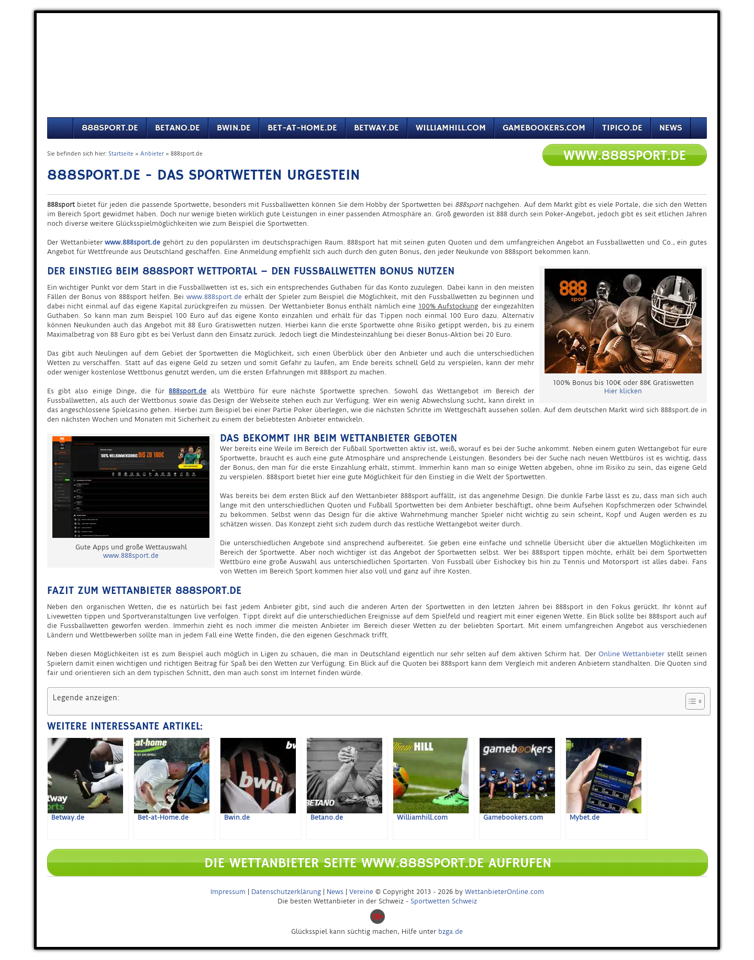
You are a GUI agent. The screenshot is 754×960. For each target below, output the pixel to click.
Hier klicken (623, 391)
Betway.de (376, 128)
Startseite (121, 153)
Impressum (228, 892)
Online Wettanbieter (631, 654)
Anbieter (152, 153)
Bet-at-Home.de (302, 128)
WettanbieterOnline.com (504, 892)
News (670, 128)
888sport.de (110, 128)
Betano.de (177, 128)
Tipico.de (622, 128)
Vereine (361, 892)
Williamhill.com (451, 128)
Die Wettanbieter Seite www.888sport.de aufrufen (377, 863)
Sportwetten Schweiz (444, 901)
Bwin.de (234, 128)
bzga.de (450, 931)
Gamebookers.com (544, 128)
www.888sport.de (214, 297)
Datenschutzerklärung (286, 892)
